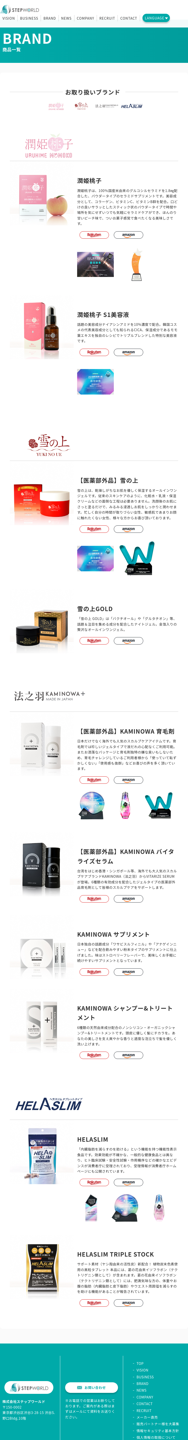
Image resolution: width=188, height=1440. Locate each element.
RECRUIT (107, 18)
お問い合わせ (91, 1387)
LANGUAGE (154, 17)
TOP (140, 1363)
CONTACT (128, 18)
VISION (8, 18)
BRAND (49, 18)
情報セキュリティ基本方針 (158, 1430)
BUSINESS (29, 18)
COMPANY (85, 18)
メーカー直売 (147, 1417)
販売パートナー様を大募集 (158, 1423)
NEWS (66, 18)
